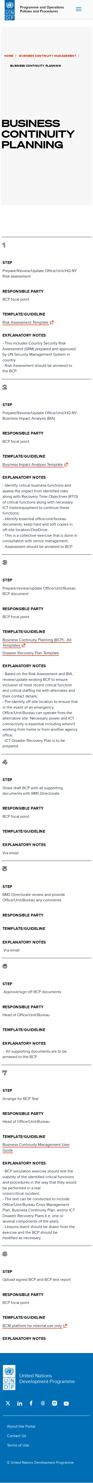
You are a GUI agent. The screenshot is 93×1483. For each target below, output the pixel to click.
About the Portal (21, 1426)
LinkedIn (19, 1403)
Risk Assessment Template (25, 322)
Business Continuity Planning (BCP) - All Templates (36, 642)
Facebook (31, 1403)
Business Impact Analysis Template (33, 464)
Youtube (66, 1403)
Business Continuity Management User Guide (36, 1147)
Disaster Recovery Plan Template (30, 653)
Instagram (54, 1403)
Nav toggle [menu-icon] (78, 9)
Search (87, 9)
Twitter (8, 1403)
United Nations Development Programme (47, 1378)
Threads (43, 1403)
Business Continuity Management (46, 56)
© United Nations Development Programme (40, 1462)
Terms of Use (18, 1445)
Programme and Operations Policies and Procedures (42, 9)
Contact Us (16, 1436)
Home (7, 56)
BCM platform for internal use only (32, 1325)
